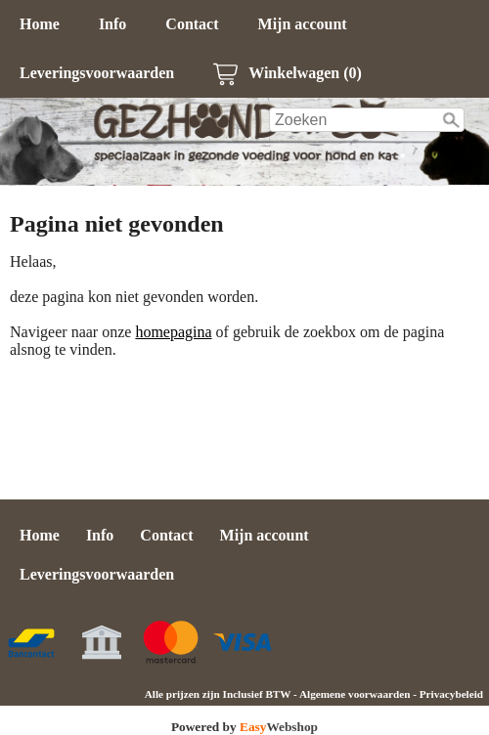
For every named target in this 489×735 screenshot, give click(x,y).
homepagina (173, 332)
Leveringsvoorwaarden (97, 73)
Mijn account (302, 24)
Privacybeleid (451, 694)
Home (40, 24)
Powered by (244, 726)
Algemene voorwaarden (354, 694)
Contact (191, 24)
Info (112, 24)
